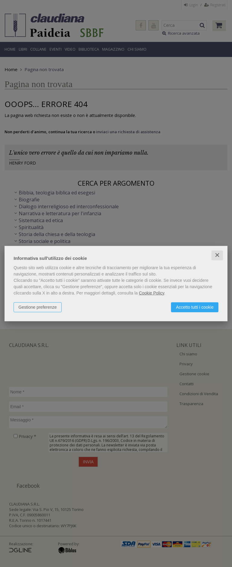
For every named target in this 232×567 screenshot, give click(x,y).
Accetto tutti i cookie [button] (195, 307)
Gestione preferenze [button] (37, 307)
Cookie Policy (151, 293)
